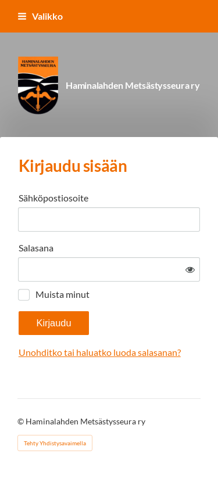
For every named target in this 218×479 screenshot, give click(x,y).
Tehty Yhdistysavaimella (55, 443)
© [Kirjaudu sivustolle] (21, 421)
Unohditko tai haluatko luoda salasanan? (100, 352)
